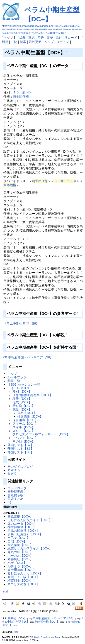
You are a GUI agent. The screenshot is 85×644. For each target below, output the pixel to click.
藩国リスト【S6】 (20, 448)
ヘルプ (49, 42)
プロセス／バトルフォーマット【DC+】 (41, 434)
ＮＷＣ (12, 473)
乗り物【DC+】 (23, 406)
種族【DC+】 (22, 398)
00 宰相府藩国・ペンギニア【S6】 (28, 357)
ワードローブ (17, 488)
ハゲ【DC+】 (17, 563)
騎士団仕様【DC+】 (47, 621)
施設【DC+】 (22, 409)
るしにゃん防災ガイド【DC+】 (29, 520)
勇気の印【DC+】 (20, 552)
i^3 (9, 502)
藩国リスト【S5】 (20, 452)
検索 (23, 42)
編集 (22, 37)
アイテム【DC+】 (25, 423)
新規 (5, 42)
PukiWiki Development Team (46, 637)
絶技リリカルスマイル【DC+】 (29, 548)
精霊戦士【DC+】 (20, 580)
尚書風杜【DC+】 (20, 559)
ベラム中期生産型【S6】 (21, 323)
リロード (70, 37)
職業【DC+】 (22, 402)
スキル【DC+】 (23, 427)
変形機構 (9, 185)
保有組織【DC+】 (25, 420)
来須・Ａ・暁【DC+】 (23, 577)
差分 (40, 37)
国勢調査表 (15, 491)
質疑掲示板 (15, 495)
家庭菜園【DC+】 (20, 545)
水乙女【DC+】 (18, 538)
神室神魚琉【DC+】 (21, 527)
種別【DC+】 (22, 391)
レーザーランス (65, 181)
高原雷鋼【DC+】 (20, 516)
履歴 (49, 37)
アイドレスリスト (20, 388)
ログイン (62, 42)
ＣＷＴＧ (13, 470)
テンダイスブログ (20, 466)
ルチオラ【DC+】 (20, 566)
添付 (59, 37)
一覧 (14, 42)
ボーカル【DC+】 (20, 555)
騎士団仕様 (21, 96)
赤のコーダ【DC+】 (21, 523)
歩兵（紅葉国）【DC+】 (25, 534)
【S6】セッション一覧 (23, 384)
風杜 (16, 632)
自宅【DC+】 (26, 413)
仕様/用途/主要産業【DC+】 (32, 395)
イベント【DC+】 (25, 438)
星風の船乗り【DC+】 (23, 530)
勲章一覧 (13, 381)
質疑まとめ (15, 499)
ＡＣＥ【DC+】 (23, 431)
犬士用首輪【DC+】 (21, 570)
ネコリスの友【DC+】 (23, 584)
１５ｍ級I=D (22, 92)
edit (5, 591)
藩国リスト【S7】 (20, 445)
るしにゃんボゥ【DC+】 (25, 573)
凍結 (31, 37)
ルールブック (17, 377)
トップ (8, 37)
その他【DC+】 (23, 441)
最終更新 (35, 42)
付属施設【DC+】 (30, 416)
